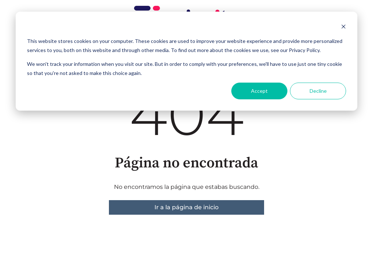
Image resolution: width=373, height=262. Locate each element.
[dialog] (186, 61)
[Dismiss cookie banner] (343, 27)
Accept (259, 91)
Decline (318, 91)
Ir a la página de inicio (186, 207)
